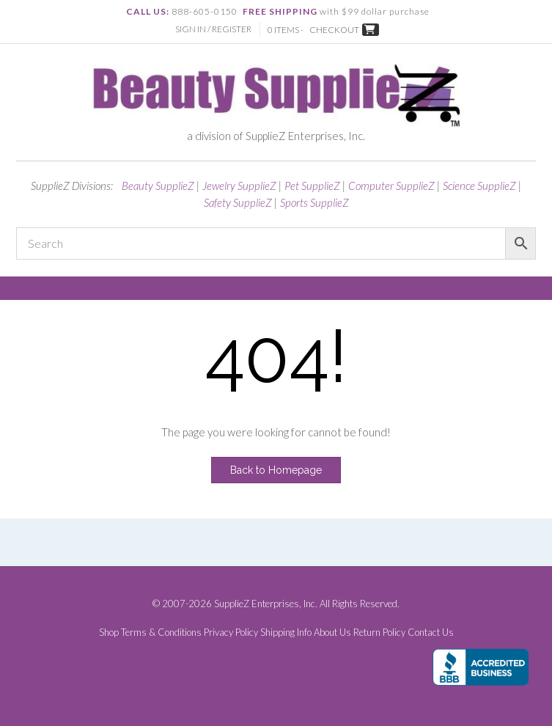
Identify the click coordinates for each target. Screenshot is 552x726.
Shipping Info (286, 632)
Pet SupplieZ (312, 185)
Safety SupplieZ (238, 202)
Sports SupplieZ (314, 202)
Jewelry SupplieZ (239, 185)
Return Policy (379, 632)
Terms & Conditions (161, 632)
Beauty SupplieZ (158, 185)
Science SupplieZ (479, 185)
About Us (332, 632)
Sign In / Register (213, 28)
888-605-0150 (205, 11)
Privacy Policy (231, 632)
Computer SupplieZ (391, 185)
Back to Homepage (276, 470)
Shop (109, 632)
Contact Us (431, 632)
